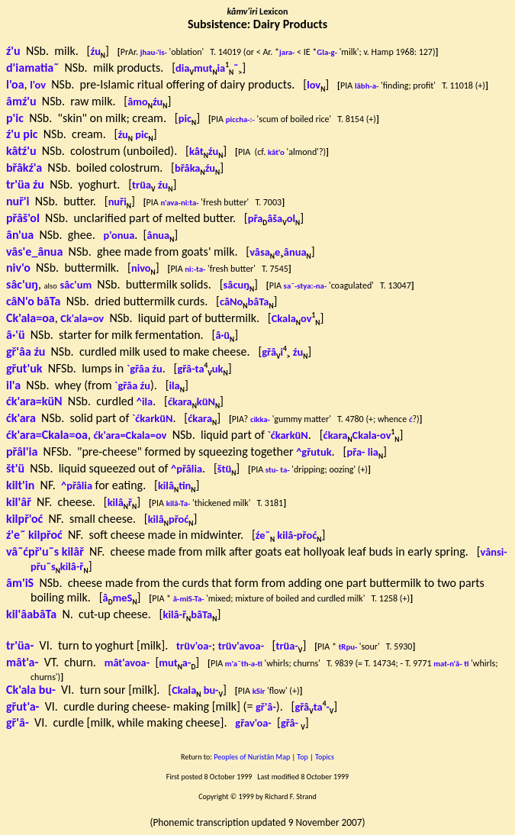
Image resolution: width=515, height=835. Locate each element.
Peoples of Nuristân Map (252, 757)
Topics (324, 757)
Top (302, 757)
